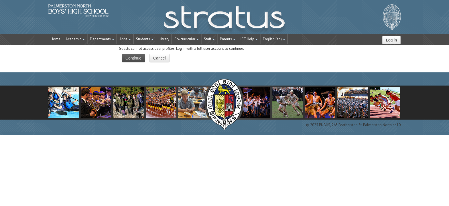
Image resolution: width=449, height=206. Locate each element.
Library (164, 39)
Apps (125, 39)
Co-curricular (186, 39)
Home (55, 39)
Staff (209, 39)
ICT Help (249, 39)
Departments (102, 39)
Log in (391, 40)
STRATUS (224, 20)
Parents (227, 39)
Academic (75, 39)
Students (144, 39)
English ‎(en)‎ (274, 39)
